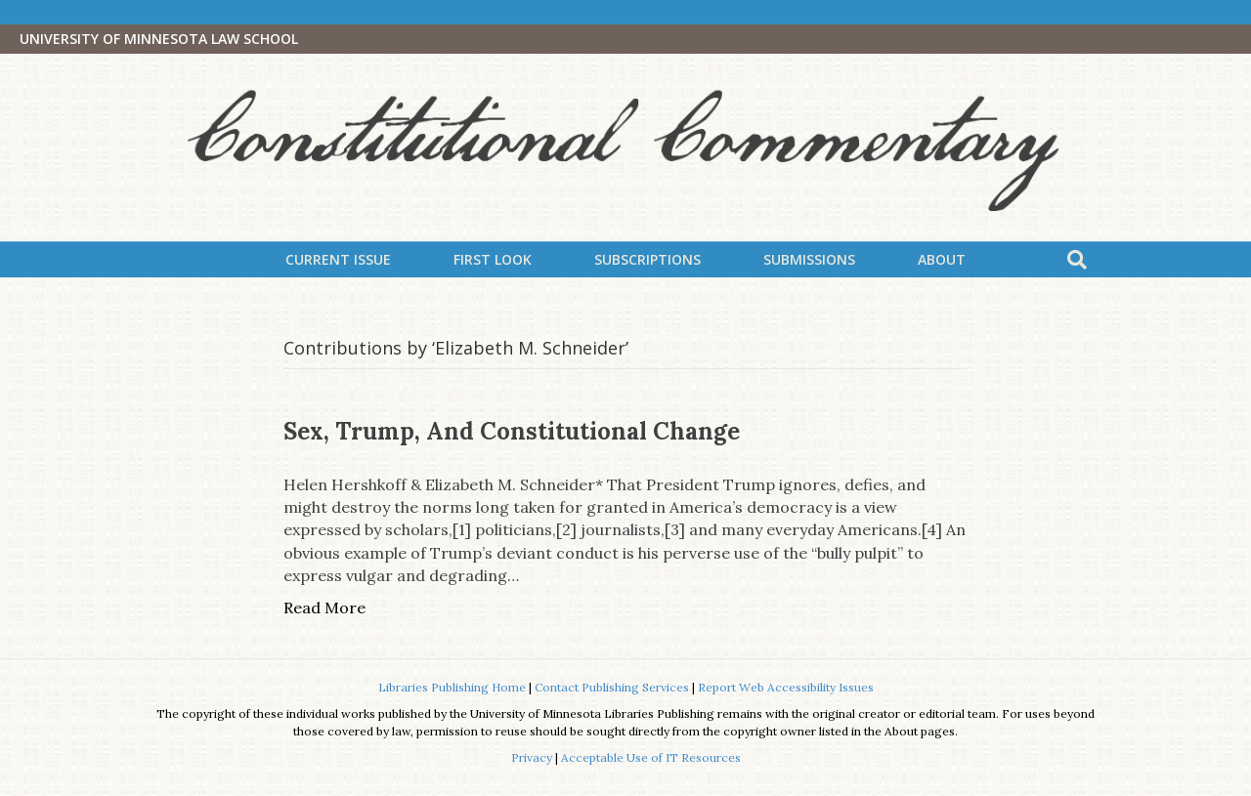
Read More (324, 607)
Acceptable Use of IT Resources (651, 757)
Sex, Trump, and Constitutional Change (511, 431)
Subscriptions (647, 259)
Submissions (809, 259)
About (942, 259)
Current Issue (338, 259)
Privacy (531, 757)
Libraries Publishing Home (452, 687)
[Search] (1077, 259)
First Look (492, 259)
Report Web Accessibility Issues (786, 687)
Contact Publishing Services (612, 687)
